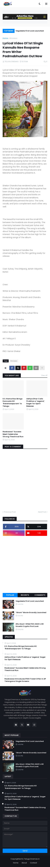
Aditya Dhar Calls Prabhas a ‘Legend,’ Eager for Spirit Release (35, 402)
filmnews (13, 38)
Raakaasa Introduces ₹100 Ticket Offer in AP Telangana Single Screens (25, 680)
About (24, 862)
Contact (33, 862)
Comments (40, 595)
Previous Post (10, 512)
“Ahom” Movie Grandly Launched (31, 612)
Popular (10, 595)
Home (5, 38)
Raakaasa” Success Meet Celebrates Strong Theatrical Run (13, 434)
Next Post (42, 512)
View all (44, 375)
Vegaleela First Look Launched (30, 31)
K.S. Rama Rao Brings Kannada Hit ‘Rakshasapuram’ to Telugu (12, 402)
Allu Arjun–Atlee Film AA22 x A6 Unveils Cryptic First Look (30, 625)
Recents (25, 595)
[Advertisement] (25, 564)
